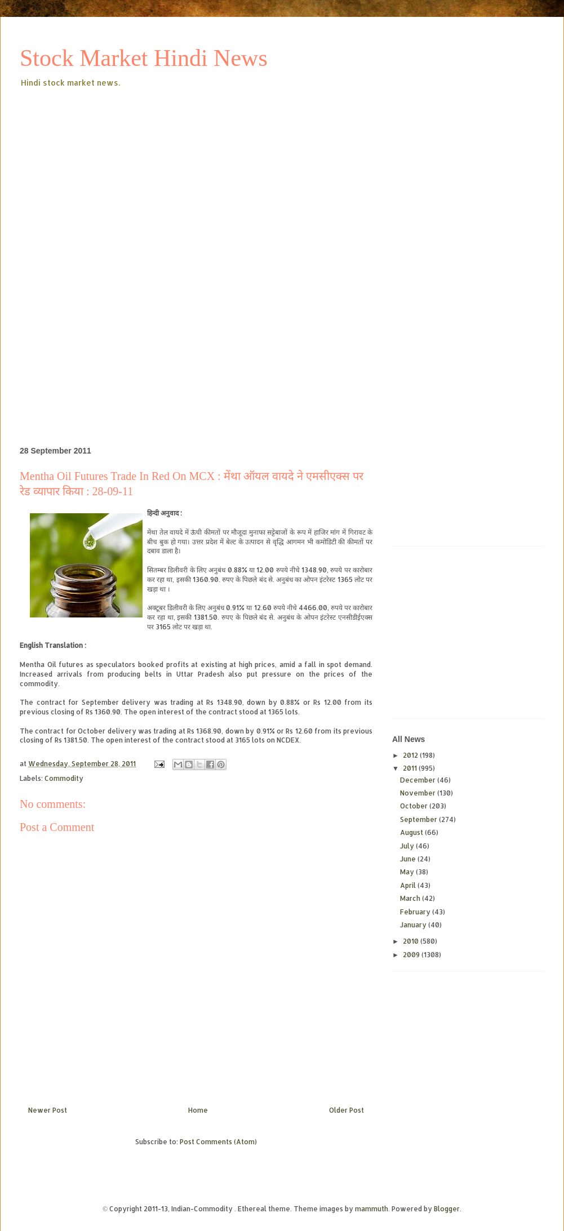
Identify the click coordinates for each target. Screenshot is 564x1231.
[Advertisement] (199, 174)
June (409, 859)
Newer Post (47, 1110)
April (409, 885)
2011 (411, 768)
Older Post (346, 1110)
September (419, 819)
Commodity (64, 778)
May (408, 872)
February (416, 912)
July (408, 846)
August (412, 832)
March (411, 898)
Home (198, 1110)
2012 (411, 755)
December (418, 780)
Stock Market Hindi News (144, 58)
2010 (411, 941)
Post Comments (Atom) (218, 1141)
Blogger (447, 1209)
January (414, 925)
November (418, 793)
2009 (412, 954)
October (414, 806)
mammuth (371, 1209)
